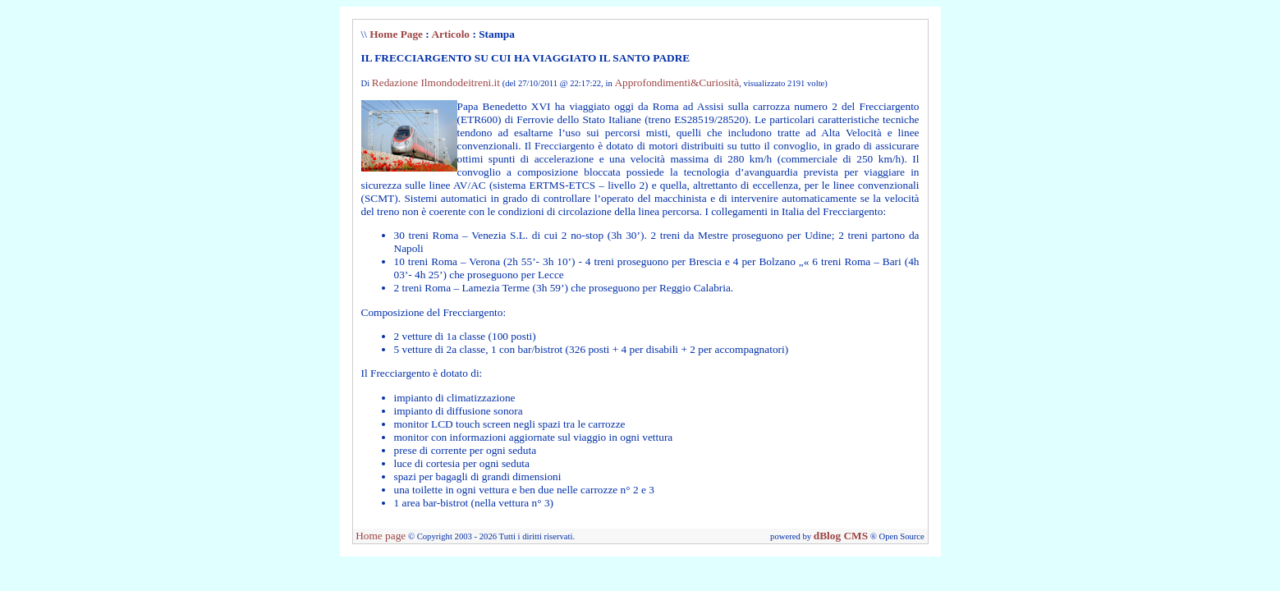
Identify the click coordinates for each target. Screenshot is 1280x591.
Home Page (396, 34)
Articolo (450, 34)
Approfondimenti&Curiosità (676, 82)
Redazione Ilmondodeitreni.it (436, 82)
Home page (381, 535)
